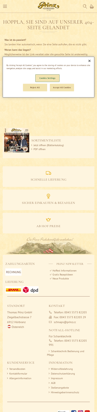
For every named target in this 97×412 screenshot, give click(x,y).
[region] (49, 77)
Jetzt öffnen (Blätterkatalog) (49, 145)
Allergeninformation (20, 378)
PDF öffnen (40, 149)
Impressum (57, 378)
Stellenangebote (60, 387)
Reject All (35, 87)
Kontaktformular (18, 373)
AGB (53, 383)
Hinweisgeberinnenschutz (65, 392)
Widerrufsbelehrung (62, 369)
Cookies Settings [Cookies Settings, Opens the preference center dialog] (47, 78)
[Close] (89, 61)
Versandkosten (17, 369)
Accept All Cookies (62, 87)
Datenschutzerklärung (63, 373)
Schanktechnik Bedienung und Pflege (65, 353)
